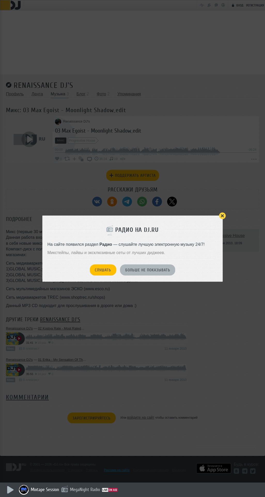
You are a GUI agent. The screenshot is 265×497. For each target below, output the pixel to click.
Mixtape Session (46, 489)
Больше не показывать (147, 270)
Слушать (103, 270)
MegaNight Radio (86, 489)
